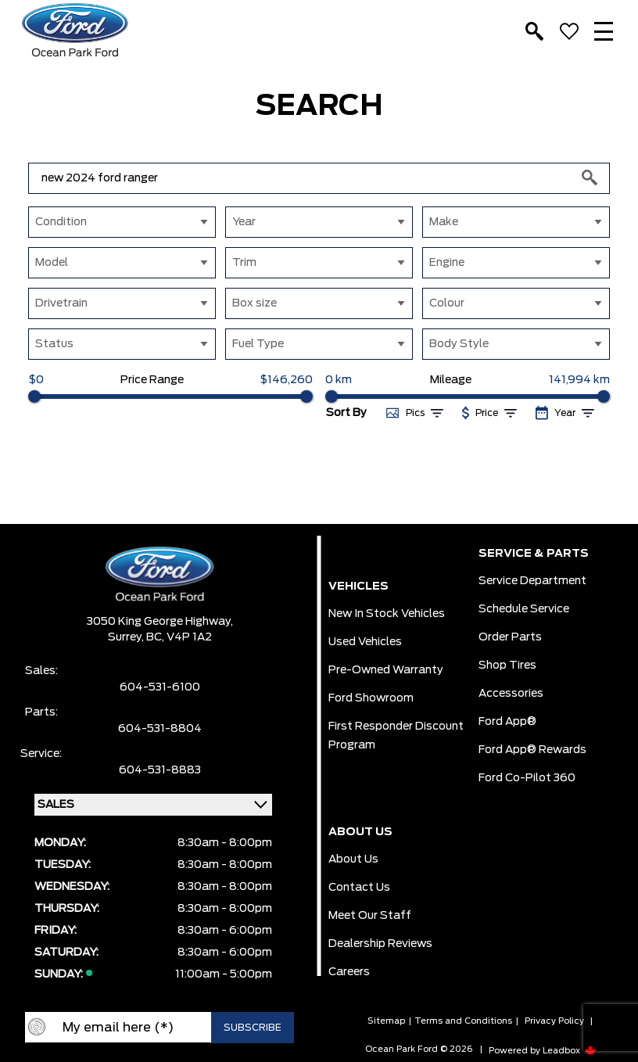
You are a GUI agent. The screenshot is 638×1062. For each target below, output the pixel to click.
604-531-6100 (160, 687)
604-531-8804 (160, 728)
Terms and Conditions (463, 1021)
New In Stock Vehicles (386, 613)
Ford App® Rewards (532, 749)
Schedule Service (523, 609)
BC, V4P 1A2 (179, 637)
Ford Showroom (371, 698)
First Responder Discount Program (396, 736)
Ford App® (507, 721)
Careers (349, 972)
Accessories (510, 693)
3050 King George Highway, (160, 621)
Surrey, (127, 637)
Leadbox (570, 1050)
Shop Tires (507, 665)
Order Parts (510, 637)
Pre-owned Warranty (385, 670)
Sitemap (386, 1021)
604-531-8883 (160, 770)
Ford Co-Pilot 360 (526, 778)
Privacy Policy (554, 1021)
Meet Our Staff (369, 915)
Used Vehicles (365, 642)
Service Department (532, 581)
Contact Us (359, 887)
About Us (353, 859)
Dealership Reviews (380, 943)
